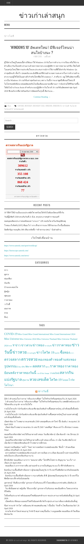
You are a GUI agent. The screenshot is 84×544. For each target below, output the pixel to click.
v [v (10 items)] (14, 345)
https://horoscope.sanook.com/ (16, 251)
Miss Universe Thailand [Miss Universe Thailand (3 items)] (47, 339)
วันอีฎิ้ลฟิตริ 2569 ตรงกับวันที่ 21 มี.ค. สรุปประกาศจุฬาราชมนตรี (31, 217)
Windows (48, 105)
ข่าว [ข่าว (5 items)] (18, 345)
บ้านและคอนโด (11, 287)
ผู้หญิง (6, 291)
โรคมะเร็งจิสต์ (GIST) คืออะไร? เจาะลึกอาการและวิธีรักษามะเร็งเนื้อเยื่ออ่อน (37, 225)
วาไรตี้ (7, 304)
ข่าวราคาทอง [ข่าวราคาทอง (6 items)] (61, 345)
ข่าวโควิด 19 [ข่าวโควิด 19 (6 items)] (45, 352)
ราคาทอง (8, 300)
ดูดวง (6, 274)
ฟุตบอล (7, 296)
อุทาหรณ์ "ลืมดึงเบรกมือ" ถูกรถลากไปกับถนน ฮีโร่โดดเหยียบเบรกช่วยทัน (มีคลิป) (39, 483)
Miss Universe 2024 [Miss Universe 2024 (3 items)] (28, 339)
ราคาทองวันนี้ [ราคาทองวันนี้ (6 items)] (26, 373)
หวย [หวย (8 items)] (33, 379)
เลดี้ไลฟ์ (47, 56)
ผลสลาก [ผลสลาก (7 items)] (39, 366)
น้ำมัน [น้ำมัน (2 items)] (19, 367)
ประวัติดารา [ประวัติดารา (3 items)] (26, 367)
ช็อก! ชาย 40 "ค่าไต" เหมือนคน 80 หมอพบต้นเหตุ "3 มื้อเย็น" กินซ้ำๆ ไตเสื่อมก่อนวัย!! (40, 506)
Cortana (20, 105)
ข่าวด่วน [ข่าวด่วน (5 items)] (26, 345)
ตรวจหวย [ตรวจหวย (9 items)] (29, 359)
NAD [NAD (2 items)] (10, 346)
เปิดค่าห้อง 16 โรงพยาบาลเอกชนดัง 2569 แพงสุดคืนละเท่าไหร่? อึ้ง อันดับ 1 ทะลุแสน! (40, 421)
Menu (7, 24)
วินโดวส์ (73, 105)
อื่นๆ (9, 105)
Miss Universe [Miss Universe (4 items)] (11, 338)
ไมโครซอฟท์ (19, 109)
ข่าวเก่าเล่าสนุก (42, 15)
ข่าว (6, 270)
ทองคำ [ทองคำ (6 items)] (49, 359)
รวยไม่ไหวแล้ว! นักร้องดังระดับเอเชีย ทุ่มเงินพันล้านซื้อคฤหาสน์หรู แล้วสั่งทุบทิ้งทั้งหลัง (41, 409)
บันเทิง (7, 283)
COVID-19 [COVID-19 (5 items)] (10, 333)
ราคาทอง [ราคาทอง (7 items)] (57, 366)
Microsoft (28, 105)
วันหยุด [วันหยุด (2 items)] (46, 373)
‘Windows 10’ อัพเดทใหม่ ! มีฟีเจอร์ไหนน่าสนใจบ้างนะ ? (42, 49)
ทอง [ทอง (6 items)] (41, 359)
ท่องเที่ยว (8, 279)
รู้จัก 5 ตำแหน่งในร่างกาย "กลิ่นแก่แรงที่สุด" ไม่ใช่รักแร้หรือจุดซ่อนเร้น (34, 399)
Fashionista (62, 540)
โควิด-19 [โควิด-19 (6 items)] (55, 379)
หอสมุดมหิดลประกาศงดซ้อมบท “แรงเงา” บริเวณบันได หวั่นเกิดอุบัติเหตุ (35, 221)
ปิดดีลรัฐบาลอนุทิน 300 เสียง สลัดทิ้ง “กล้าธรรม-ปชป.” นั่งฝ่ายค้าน (32, 230)
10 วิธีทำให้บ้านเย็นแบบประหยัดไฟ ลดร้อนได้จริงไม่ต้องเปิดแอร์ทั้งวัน (34, 213)
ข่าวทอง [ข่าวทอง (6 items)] (38, 345)
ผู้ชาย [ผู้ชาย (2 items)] (47, 367)
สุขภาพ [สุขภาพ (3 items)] (25, 380)
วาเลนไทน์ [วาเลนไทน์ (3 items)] (54, 373)
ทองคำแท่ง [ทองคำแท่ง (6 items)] (62, 359)
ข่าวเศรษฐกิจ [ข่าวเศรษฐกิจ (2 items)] (31, 353)
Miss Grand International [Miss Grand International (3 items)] (38, 334)
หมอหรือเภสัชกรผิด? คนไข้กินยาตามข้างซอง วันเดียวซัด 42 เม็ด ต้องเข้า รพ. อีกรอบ (40, 434)
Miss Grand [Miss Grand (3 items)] (23, 334)
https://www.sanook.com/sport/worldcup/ (20, 246)
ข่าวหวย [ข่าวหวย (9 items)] (19, 352)
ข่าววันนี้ (43, 391)
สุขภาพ (7, 309)
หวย (6, 313)
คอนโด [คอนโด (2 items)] (57, 353)
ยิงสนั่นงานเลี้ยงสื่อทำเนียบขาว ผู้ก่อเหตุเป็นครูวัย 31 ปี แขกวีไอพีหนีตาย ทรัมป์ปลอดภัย (41, 470)
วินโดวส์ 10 (8, 109)
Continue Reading (42, 97)
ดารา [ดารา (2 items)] (72, 353)
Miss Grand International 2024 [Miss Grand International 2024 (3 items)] (62, 334)
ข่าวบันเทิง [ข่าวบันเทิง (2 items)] (48, 346)
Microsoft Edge (39, 105)
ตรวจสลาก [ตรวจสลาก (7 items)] (12, 359)
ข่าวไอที (66, 105)
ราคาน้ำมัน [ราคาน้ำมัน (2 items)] (40, 373)
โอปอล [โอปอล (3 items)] (65, 380)
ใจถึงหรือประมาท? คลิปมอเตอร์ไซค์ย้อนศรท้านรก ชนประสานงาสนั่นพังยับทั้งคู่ (38, 496)
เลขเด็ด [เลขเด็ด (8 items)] (43, 379)
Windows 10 (57, 105)
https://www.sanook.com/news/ (16, 256)
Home (8, 2)
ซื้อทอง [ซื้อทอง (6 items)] (65, 352)
